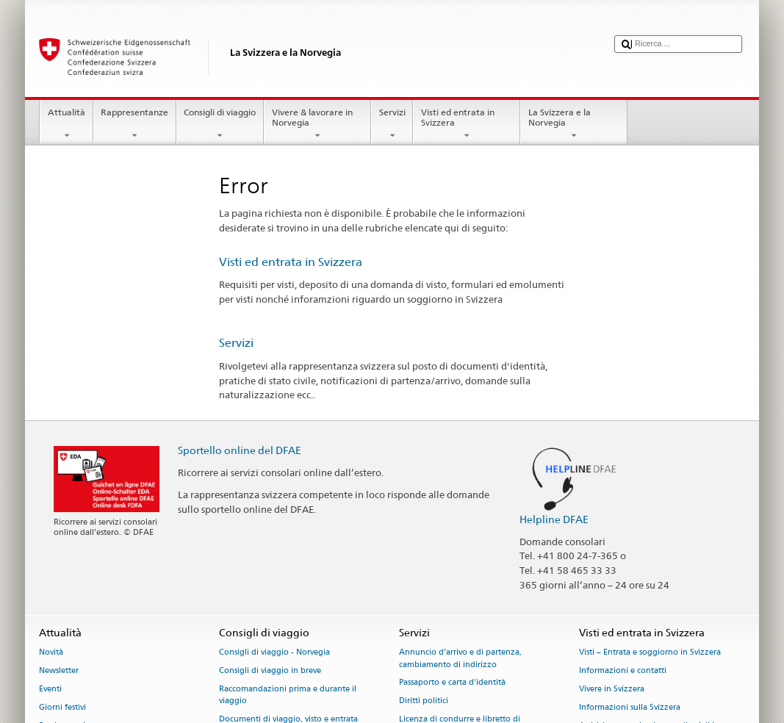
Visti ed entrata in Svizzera (466, 124)
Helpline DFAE (554, 519)
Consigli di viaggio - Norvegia (274, 653)
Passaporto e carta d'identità (452, 683)
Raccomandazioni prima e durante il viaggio (287, 694)
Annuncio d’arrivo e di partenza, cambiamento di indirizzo (460, 658)
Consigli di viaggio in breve (270, 671)
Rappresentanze (135, 124)
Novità (51, 653)
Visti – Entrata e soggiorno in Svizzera (650, 653)
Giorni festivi (62, 707)
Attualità (66, 124)
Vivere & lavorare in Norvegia (317, 124)
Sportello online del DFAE (239, 450)
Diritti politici (423, 701)
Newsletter (59, 671)
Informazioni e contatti (622, 671)
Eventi (50, 689)
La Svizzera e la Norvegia (574, 124)
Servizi (392, 124)
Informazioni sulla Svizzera (629, 707)
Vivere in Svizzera (611, 689)
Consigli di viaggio (220, 124)
